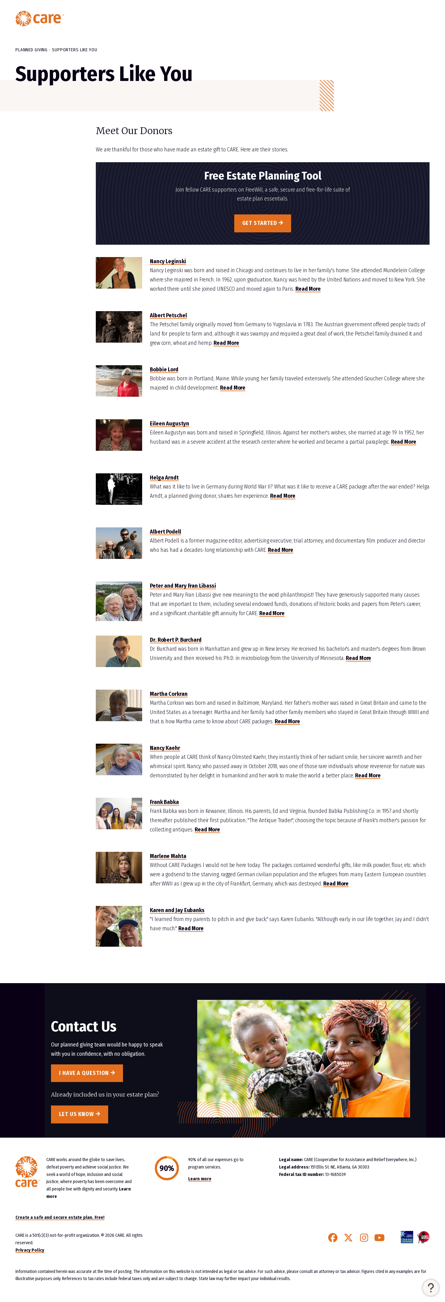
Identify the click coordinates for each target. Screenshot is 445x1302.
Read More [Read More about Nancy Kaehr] (367, 775)
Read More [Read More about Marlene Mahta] (336, 883)
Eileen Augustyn (169, 423)
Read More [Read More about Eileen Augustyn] (403, 441)
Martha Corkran (169, 694)
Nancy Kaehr (165, 748)
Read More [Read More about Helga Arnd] (282, 495)
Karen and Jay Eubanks (177, 910)
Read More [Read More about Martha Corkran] (287, 721)
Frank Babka (164, 802)
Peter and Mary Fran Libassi (183, 585)
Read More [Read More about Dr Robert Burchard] (358, 658)
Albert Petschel (168, 315)
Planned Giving (31, 50)
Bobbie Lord (164, 369)
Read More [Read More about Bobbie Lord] (232, 387)
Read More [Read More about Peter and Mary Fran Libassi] (272, 613)
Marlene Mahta (168, 856)
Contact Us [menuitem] (402, 18)
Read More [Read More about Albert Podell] (280, 550)
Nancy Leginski (168, 261)
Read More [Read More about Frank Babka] (207, 829)
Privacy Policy (29, 1250)
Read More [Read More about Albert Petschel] (226, 343)
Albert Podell (165, 531)
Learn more (199, 1179)
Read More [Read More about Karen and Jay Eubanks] (191, 928)
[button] (431, 1287)
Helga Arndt (164, 477)
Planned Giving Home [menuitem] (274, 18)
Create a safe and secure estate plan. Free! (59, 1217)
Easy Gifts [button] (318, 18)
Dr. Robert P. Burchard (175, 639)
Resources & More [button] (359, 18)
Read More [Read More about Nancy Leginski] (308, 288)
